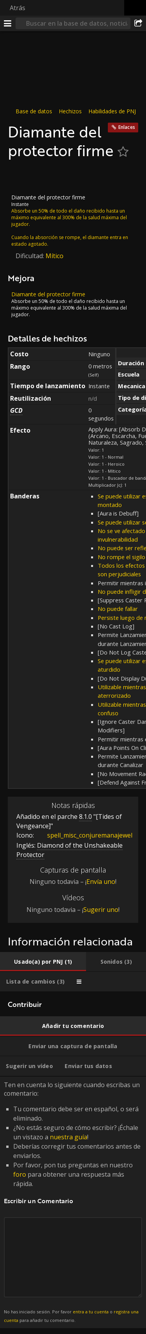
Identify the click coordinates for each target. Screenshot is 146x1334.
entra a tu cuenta (91, 1312)
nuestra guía (68, 1137)
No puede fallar (118, 608)
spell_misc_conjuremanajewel (83, 835)
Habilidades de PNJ (112, 111)
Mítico (54, 256)
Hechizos (70, 111)
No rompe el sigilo (121, 557)
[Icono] (21, 177)
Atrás (17, 8)
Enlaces (126, 127)
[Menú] (8, 23)
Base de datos (34, 111)
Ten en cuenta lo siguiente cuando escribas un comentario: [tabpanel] (73, 1202)
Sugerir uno (100, 909)
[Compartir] (138, 23)
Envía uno (100, 881)
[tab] (43, 961)
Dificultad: (31, 256)
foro (19, 1174)
